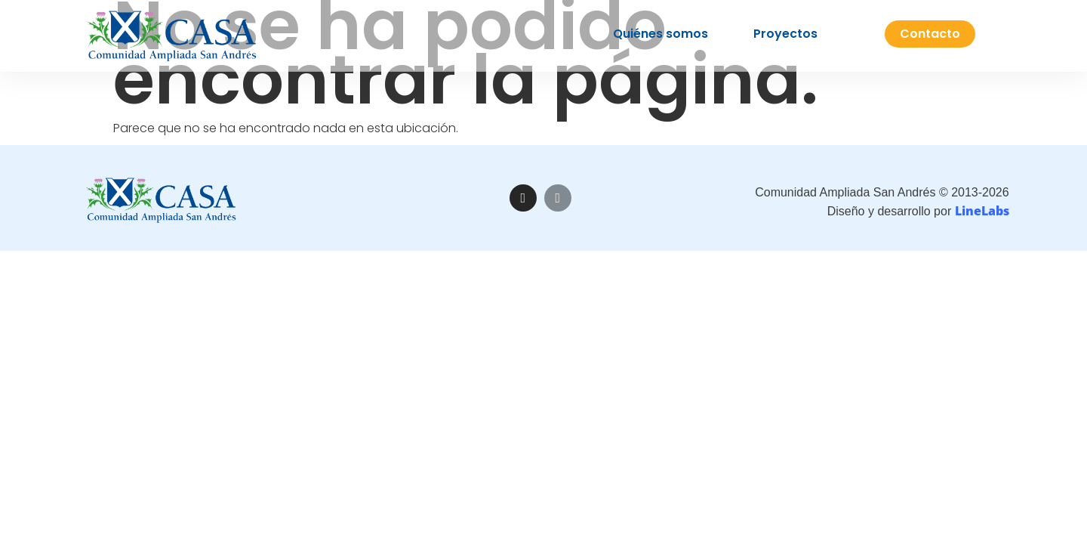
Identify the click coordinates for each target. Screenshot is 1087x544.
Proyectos (785, 29)
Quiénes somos (660, 29)
